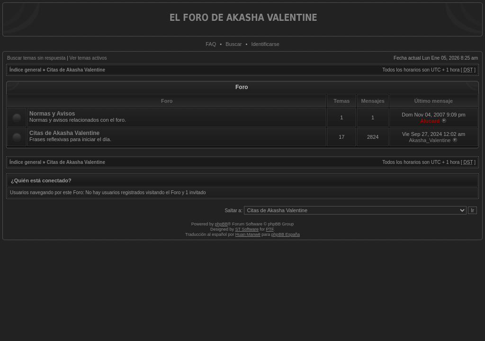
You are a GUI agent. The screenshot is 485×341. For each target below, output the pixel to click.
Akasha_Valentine (430, 140)
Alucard (430, 121)
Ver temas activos (88, 58)
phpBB (221, 224)
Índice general (25, 69)
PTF (269, 229)
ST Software (247, 229)
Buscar (233, 44)
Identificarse (265, 44)
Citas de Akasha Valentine (75, 69)
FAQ (211, 44)
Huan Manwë (247, 234)
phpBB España (285, 234)
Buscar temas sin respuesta (36, 58)
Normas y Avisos (52, 113)
